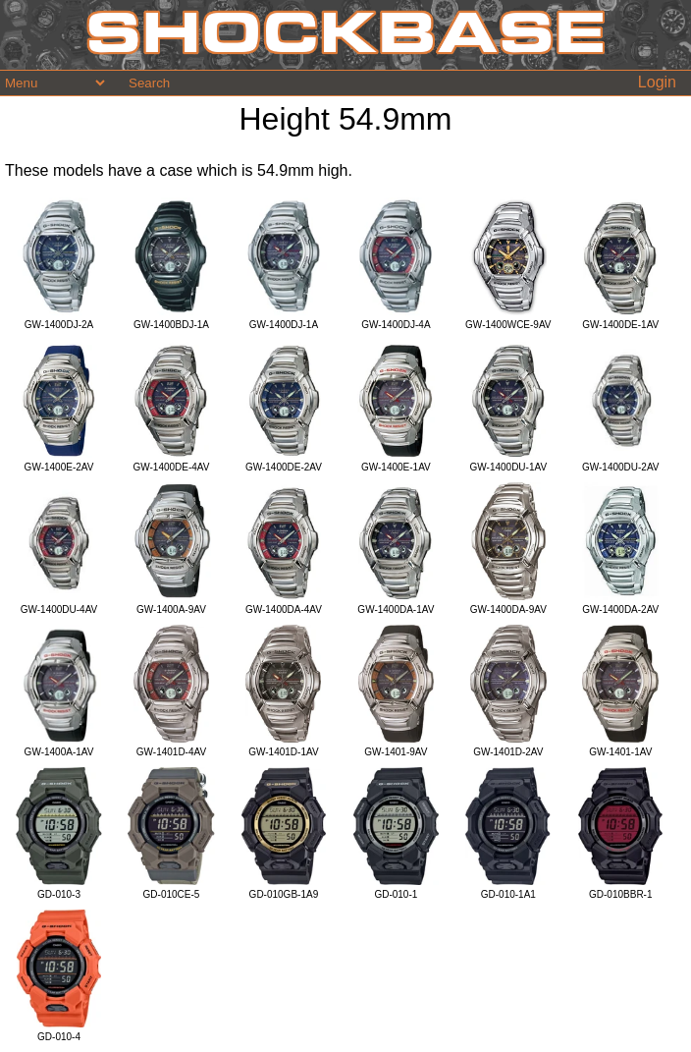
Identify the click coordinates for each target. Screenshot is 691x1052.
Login (657, 82)
